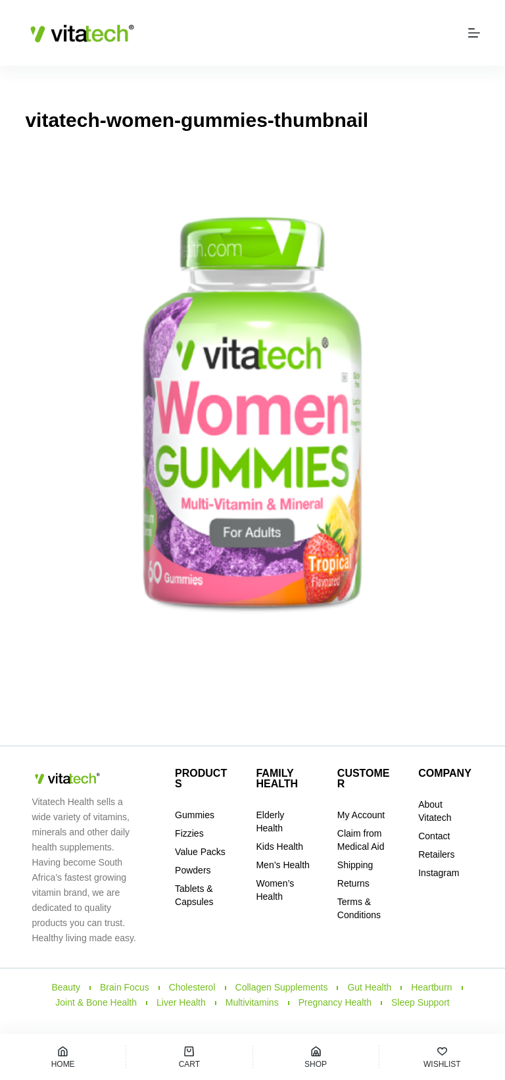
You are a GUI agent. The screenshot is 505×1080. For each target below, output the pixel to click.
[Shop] (316, 1057)
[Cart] (189, 1057)
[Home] (63, 1057)
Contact (434, 836)
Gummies (194, 815)
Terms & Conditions (359, 908)
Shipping (355, 865)
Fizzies (189, 833)
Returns (353, 883)
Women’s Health (275, 890)
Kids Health (279, 846)
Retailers (436, 854)
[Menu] (474, 33)
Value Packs (200, 852)
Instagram (438, 873)
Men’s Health (282, 865)
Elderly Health (270, 821)
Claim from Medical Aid (361, 840)
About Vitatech (434, 811)
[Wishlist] (442, 1057)
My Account (361, 815)
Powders (192, 870)
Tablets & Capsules (194, 895)
